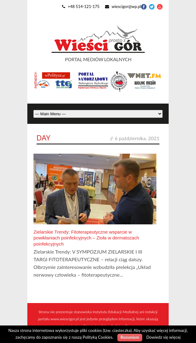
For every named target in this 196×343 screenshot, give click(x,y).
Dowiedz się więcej (163, 337)
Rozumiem (129, 337)
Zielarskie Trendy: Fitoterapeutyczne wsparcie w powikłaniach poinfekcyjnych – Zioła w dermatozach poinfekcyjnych (86, 237)
